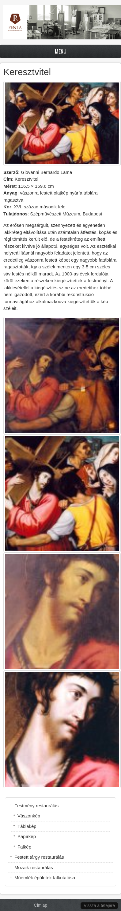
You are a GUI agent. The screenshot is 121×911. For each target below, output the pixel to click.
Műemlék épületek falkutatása (44, 877)
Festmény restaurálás (36, 805)
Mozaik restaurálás (33, 867)
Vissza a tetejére (99, 905)
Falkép (24, 846)
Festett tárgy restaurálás (39, 857)
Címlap (40, 905)
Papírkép (26, 836)
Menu (60, 51)
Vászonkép (28, 815)
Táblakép (26, 826)
